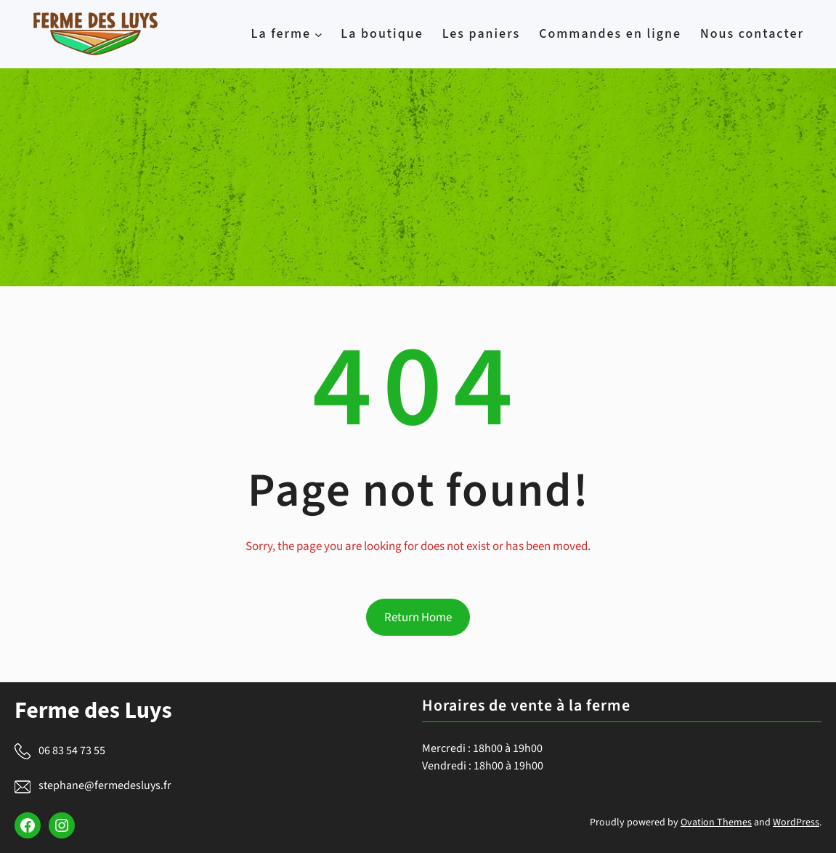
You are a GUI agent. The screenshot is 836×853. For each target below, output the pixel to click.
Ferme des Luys (93, 710)
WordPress (796, 822)
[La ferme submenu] (318, 35)
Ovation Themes (716, 822)
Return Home (418, 617)
